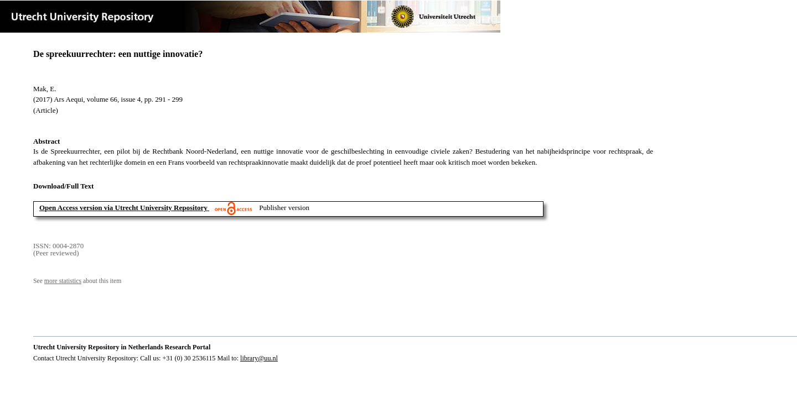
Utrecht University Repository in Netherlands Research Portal (121, 347)
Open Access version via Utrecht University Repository (123, 207)
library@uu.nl (259, 358)
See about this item (77, 281)
